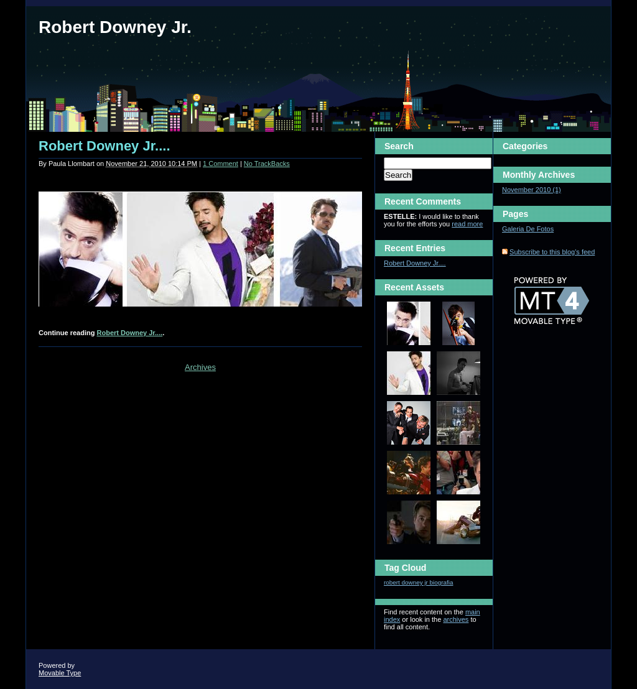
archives (455, 619)
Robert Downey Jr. (115, 27)
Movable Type (60, 673)
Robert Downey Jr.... (104, 146)
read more (467, 224)
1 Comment (220, 163)
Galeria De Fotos (528, 229)
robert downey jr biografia (418, 582)
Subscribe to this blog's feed (552, 252)
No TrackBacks (267, 163)
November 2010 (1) (531, 189)
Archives (200, 367)
